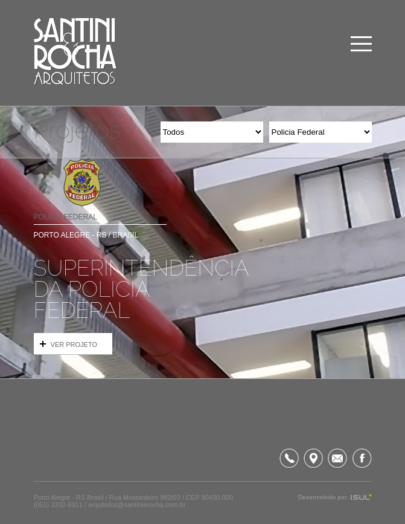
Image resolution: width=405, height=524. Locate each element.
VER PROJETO (68, 344)
